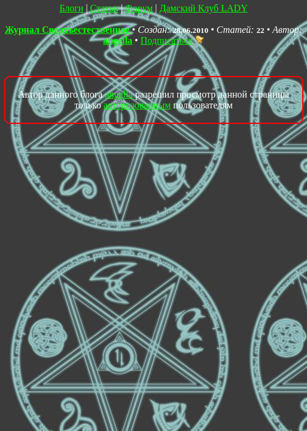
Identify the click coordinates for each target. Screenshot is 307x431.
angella (117, 40)
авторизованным (137, 105)
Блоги (71, 8)
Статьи (104, 8)
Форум (139, 8)
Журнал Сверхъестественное (68, 30)
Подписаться (172, 40)
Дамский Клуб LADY (204, 8)
